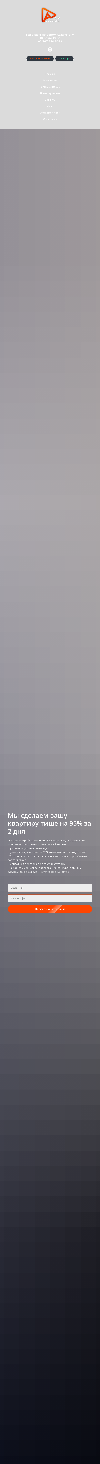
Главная (50, 73)
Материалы (50, 80)
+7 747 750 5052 (50, 41)
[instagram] (50, 49)
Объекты (50, 99)
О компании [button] (50, 119)
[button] (40, 58)
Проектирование (50, 93)
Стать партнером (50, 112)
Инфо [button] (50, 106)
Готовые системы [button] (50, 86)
